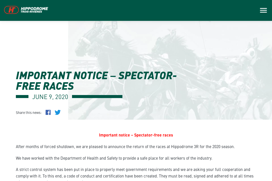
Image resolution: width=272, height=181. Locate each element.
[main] (136, 90)
